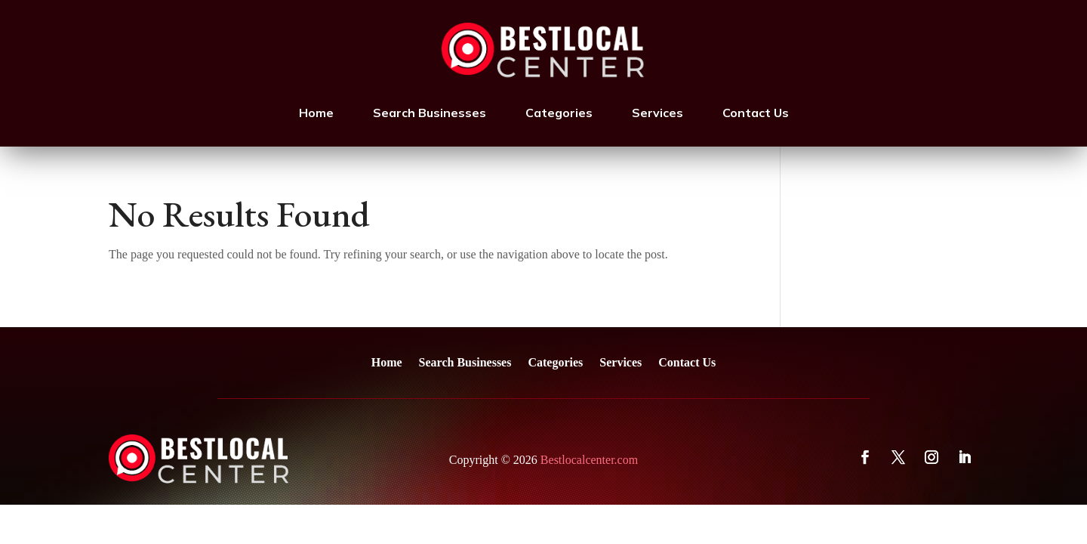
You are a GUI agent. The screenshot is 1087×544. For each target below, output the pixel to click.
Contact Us (755, 112)
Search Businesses (429, 112)
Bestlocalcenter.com (589, 459)
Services (657, 112)
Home (316, 112)
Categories (559, 112)
